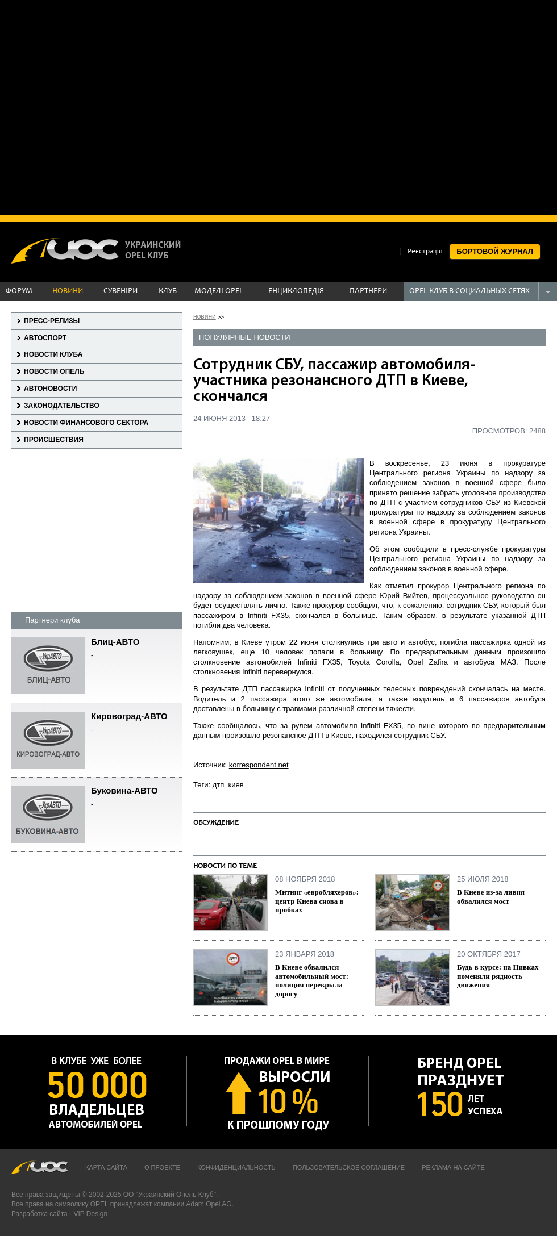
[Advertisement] (106, 106)
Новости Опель (54, 371)
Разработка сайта (39, 1214)
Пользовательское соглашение (349, 1167)
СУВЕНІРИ (120, 291)
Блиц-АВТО (136, 649)
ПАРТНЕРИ (368, 291)
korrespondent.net (259, 765)
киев (236, 784)
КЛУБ (168, 291)
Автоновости (50, 388)
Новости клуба (53, 354)
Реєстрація (425, 252)
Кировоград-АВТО (136, 723)
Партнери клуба (52, 620)
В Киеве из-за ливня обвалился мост (491, 896)
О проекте (162, 1167)
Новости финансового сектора (86, 423)
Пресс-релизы (52, 321)
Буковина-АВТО (136, 797)
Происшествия (54, 440)
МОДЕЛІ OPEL (218, 291)
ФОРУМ (19, 291)
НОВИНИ (67, 291)
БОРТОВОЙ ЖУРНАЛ (494, 251)
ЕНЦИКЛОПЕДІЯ (296, 291)
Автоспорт (45, 338)
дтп (219, 784)
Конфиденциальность (236, 1167)
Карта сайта (106, 1167)
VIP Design (90, 1214)
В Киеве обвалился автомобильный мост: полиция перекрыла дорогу (311, 980)
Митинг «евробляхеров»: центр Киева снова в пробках (317, 901)
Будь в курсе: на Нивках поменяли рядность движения (497, 976)
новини (204, 316)
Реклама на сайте (453, 1167)
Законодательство (61, 406)
